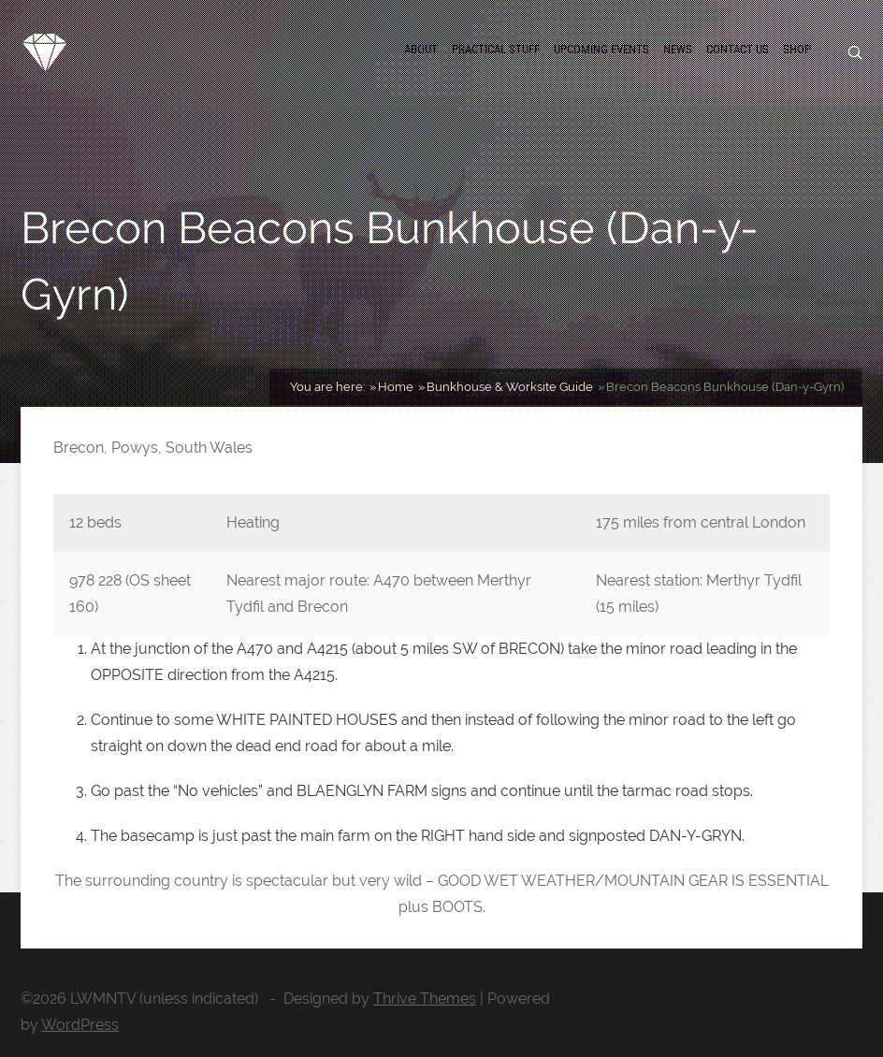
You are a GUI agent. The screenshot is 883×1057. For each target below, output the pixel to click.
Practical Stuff (496, 49)
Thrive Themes (424, 998)
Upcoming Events (601, 49)
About (421, 49)
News (677, 49)
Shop (797, 49)
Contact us (737, 49)
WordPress (80, 1025)
